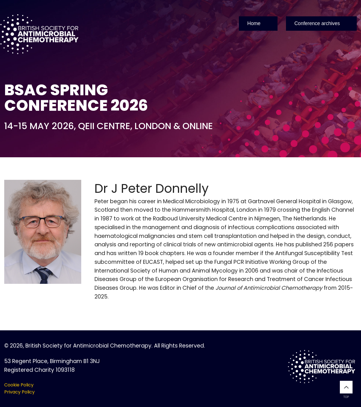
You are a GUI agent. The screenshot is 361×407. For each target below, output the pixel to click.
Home (254, 23)
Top (346, 390)
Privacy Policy (19, 392)
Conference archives (317, 23)
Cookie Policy (19, 385)
